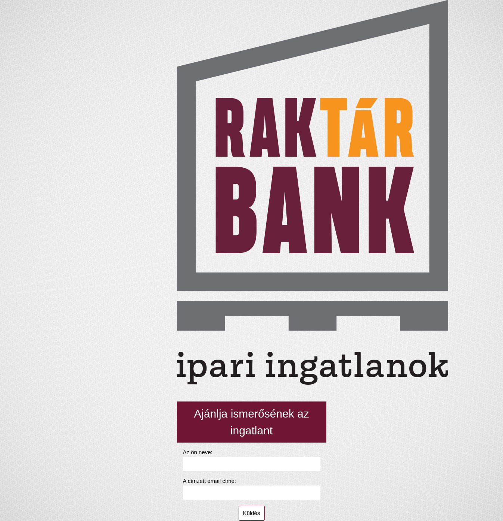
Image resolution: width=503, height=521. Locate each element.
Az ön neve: (197, 452)
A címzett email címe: (209, 481)
